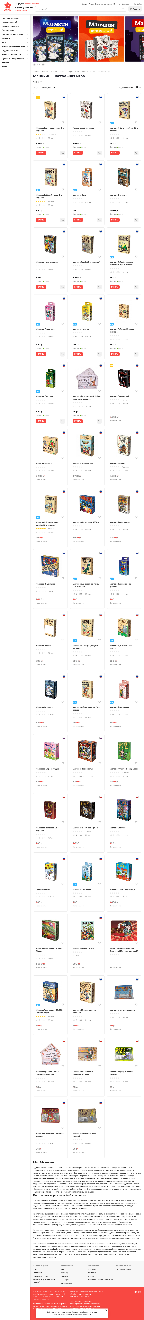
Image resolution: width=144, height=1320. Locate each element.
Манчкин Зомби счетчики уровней (84, 1134)
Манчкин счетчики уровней (122, 1010)
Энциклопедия (66, 1283)
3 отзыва (125, 467)
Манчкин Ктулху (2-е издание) (124, 769)
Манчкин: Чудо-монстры (47, 262)
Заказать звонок (21, 10)
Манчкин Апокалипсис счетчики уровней (83, 1073)
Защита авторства (40, 1276)
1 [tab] (37, 64)
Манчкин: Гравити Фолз (83, 463)
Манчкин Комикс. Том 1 (83, 948)
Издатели (64, 1276)
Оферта (91, 1276)
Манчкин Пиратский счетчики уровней (50, 1134)
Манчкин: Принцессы (45, 329)
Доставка (125, 4)
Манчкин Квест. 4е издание (85, 828)
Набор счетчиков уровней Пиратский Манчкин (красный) (124, 949)
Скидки (84, 4)
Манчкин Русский (118, 463)
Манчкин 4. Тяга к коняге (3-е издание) (86, 708)
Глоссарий (65, 1280)
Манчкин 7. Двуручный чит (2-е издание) (124, 129)
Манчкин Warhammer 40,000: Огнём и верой (49, 1011)
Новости (117, 4)
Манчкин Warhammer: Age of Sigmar (49, 949)
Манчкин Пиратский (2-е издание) (47, 829)
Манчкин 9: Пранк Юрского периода (122, 330)
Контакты (92, 1273)
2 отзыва (125, 772)
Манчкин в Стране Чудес (47, 769)
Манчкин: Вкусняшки (45, 584)
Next (43, 64)
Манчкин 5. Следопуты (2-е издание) (85, 646)
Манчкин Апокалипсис (120, 522)
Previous (34, 64)
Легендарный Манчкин (83, 128)
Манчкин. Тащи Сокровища (122, 889)
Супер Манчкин (43, 889)
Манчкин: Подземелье (83, 769)
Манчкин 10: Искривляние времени (84, 1011)
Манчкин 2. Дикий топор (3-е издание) (49, 196)
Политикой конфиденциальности (78, 1314)
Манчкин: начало (43, 645)
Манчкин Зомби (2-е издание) (86, 262)
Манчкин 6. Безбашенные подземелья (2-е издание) (122, 263)
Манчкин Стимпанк (118, 195)
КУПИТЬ (41, 153)
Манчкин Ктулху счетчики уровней (122, 1073)
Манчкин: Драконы (44, 396)
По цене (36, 88)
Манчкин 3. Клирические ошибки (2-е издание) (47, 523)
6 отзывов (52, 134)
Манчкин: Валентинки (119, 707)
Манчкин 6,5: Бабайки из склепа (121, 646)
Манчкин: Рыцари (81, 329)
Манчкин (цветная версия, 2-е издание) (50, 129)
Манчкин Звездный (45, 707)
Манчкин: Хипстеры (82, 889)
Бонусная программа (103, 4)
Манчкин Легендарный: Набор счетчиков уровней (86, 397)
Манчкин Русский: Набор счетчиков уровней (47, 1073)
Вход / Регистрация (124, 1269)
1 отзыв (51, 201)
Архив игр (65, 1273)
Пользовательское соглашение (100, 1280)
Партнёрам (37, 1273)
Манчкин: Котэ (79, 195)
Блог (62, 1269)
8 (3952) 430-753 (24, 7)
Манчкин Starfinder (118, 828)
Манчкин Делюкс (44, 463)
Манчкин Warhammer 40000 (86, 522)
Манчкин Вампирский (119, 396)
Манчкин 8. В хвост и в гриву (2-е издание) (86, 585)
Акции (91, 4)
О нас (35, 1269)
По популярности (50, 87)
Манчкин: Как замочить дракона (120, 585)
